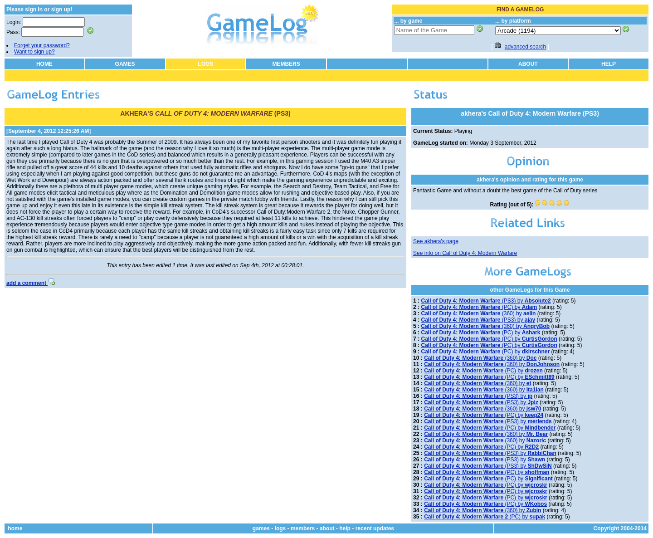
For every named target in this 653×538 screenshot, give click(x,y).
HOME (44, 64)
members (303, 528)
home (15, 528)
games (261, 528)
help (345, 528)
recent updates (375, 528)
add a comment (30, 283)
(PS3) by (486, 301)
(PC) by (479, 307)
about (327, 528)
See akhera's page (435, 241)
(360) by (478, 313)
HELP (608, 64)
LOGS (205, 64)
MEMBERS (286, 64)
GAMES (125, 64)
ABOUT (528, 64)
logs (280, 528)
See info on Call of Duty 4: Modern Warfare (465, 253)
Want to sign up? (34, 52)
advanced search (525, 47)
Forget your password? (42, 45)
